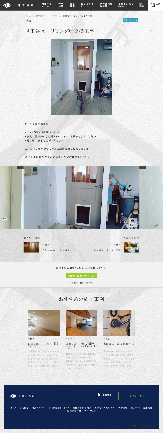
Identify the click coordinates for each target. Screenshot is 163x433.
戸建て (54, 16)
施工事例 (40, 16)
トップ (13, 407)
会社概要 (147, 407)
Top (28, 16)
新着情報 (123, 407)
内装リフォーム (39, 407)
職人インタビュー (87, 5)
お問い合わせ (74, 410)
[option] (81, 197)
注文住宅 (24, 407)
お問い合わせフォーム (81, 276)
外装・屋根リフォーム (59, 407)
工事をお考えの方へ (104, 407)
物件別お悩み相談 (82, 407)
